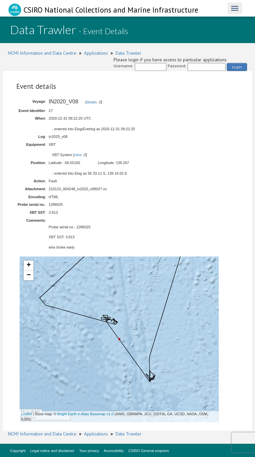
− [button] (29, 275)
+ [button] (29, 265)
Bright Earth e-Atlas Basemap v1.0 (85, 414)
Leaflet (26, 414)
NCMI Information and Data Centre (42, 53)
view (78, 155)
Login (237, 66)
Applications (96, 53)
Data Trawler (128, 53)
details (91, 102)
